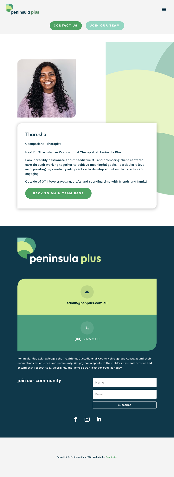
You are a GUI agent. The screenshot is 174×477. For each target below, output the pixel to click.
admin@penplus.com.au (87, 303)
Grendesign (111, 457)
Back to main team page (58, 193)
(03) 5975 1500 (87, 339)
